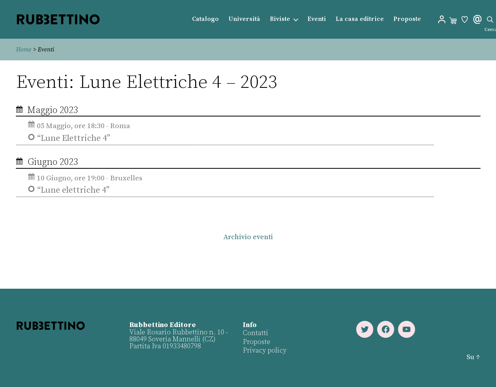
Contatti (255, 333)
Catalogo (205, 19)
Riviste (280, 19)
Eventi (316, 19)
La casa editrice (360, 19)
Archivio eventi (248, 237)
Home (23, 49)
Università (244, 19)
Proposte (407, 19)
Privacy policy (265, 350)
